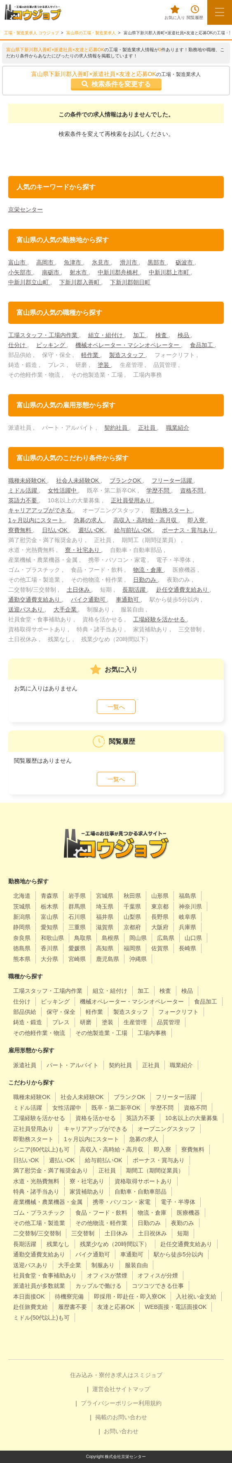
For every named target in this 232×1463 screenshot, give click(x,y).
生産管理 (135, 1022)
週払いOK (91, 530)
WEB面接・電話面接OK (175, 1307)
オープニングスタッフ (166, 1128)
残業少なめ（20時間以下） (115, 1244)
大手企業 (66, 609)
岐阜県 (187, 916)
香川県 (49, 948)
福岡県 (132, 948)
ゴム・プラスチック (39, 1212)
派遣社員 (24, 1065)
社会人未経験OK (78, 480)
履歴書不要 (72, 1307)
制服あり (103, 1265)
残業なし (58, 1244)
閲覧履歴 (195, 12)
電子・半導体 (178, 1202)
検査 (162, 335)
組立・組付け (106, 335)
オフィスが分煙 (158, 1275)
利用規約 (150, 1403)
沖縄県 (138, 959)
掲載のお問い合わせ (121, 1417)
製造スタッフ (127, 355)
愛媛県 (77, 948)
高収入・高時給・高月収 (145, 520)
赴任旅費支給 (30, 1307)
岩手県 (77, 895)
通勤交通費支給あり (35, 599)
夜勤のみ (182, 1223)
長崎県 (187, 948)
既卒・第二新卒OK (115, 1107)
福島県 (187, 895)
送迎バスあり (26, 609)
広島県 (165, 938)
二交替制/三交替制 (37, 1233)
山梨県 (132, 916)
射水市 (79, 272)
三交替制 (82, 1233)
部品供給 (24, 1012)
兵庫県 (187, 927)
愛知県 (49, 927)
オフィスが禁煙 (107, 1275)
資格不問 (192, 490)
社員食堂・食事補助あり (45, 1275)
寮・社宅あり (83, 550)
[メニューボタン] (219, 12)
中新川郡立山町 (29, 282)
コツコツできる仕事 (158, 1285)
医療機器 (188, 1212)
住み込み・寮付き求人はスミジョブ (116, 1375)
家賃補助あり (87, 1191)
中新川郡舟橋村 (119, 272)
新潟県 (21, 916)
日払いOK (55, 530)
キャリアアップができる (40, 510)
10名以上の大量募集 (191, 1118)
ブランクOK (126, 480)
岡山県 (138, 938)
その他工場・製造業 (39, 1223)
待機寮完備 (69, 1296)
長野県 (160, 916)
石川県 (77, 916)
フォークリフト (178, 1012)
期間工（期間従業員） (155, 1170)
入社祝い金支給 (196, 1296)
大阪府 (160, 927)
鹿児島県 (107, 959)
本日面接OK (29, 1296)
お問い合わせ (121, 1431)
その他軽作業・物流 (39, 1033)
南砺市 (51, 272)
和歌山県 (52, 938)
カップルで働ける (98, 1285)
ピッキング (51, 345)
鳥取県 (82, 938)
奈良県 (21, 938)
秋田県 (132, 895)
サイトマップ (132, 1389)
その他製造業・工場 (101, 1033)
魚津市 (73, 262)
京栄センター (25, 209)
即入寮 (196, 520)
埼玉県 (104, 906)
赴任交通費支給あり (183, 589)
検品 (184, 335)
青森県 (49, 895)
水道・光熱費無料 (36, 1181)
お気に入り (174, 12)
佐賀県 (160, 948)
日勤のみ (145, 579)
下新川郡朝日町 (130, 282)
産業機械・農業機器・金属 (47, 1202)
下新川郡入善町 (80, 282)
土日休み (79, 589)
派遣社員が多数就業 (39, 1285)
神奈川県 (190, 906)
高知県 (104, 948)
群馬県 (77, 906)
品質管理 (168, 1022)
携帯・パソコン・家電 (121, 1202)
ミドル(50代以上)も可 (41, 1317)
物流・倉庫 (148, 569)
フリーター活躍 (173, 480)
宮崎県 (77, 959)
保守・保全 (61, 1012)
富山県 (49, 916)
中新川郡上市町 (170, 272)
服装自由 (136, 1265)
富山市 (17, 262)
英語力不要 (23, 500)
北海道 (21, 895)
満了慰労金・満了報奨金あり (50, 1170)
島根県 (110, 938)
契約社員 (116, 427)
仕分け (17, 345)
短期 (183, 1233)
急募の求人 (89, 520)
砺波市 (185, 262)
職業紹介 (177, 427)
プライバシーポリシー (109, 1403)
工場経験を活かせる (160, 619)
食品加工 (202, 345)
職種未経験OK (27, 480)
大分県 (49, 959)
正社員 (147, 427)
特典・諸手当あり (36, 1191)
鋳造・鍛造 (27, 1022)
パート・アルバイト (72, 1065)
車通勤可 (128, 599)
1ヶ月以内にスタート (36, 520)
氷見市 (101, 262)
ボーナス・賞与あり (189, 530)
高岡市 (45, 262)
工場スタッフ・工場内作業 (43, 335)
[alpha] (33, 12)
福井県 (104, 916)
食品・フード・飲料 (101, 1212)
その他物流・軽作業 (101, 1223)
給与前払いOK (133, 530)
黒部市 (157, 262)
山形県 (160, 895)
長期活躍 (134, 589)
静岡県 (21, 927)
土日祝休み (152, 1233)
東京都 (160, 906)
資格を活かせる (95, 1118)
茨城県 (21, 906)
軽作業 (90, 355)
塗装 (104, 365)
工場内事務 (152, 1033)
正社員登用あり (132, 500)
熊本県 (21, 959)
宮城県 (104, 895)
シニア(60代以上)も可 (41, 1149)
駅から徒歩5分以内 (178, 1254)
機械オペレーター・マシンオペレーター (128, 345)
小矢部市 (20, 272)
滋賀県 (104, 927)
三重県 (77, 927)
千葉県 (132, 906)
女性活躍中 (63, 490)
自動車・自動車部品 (140, 1191)
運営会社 (103, 1389)
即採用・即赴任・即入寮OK (130, 1296)
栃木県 (49, 906)
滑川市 (129, 262)
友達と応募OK (115, 1307)
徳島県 (21, 948)
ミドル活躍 (23, 490)
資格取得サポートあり (143, 1181)
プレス (61, 1022)
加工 (139, 335)
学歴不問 (158, 490)
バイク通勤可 (89, 599)
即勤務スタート (171, 510)
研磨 (85, 1022)
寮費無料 (20, 530)
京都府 (132, 927)
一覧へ (116, 707)
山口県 (193, 938)
